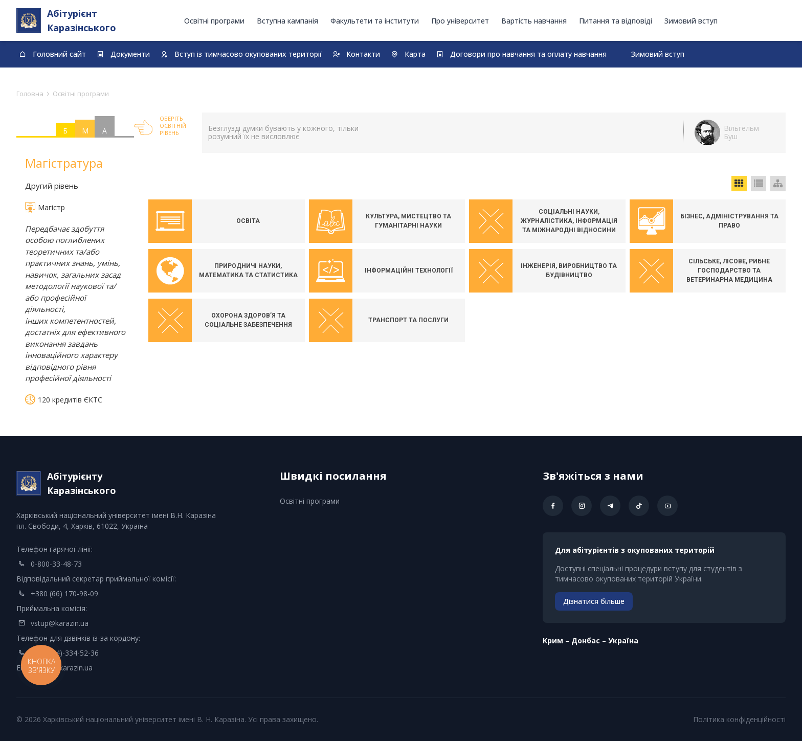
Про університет (460, 21)
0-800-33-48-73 (56, 564)
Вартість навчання (534, 21)
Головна (29, 93)
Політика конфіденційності (739, 719)
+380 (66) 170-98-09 (64, 593)
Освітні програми (214, 21)
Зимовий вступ (691, 21)
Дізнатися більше (594, 601)
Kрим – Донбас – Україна (590, 640)
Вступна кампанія (287, 21)
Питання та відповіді (615, 21)
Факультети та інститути (374, 21)
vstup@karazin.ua (59, 623)
